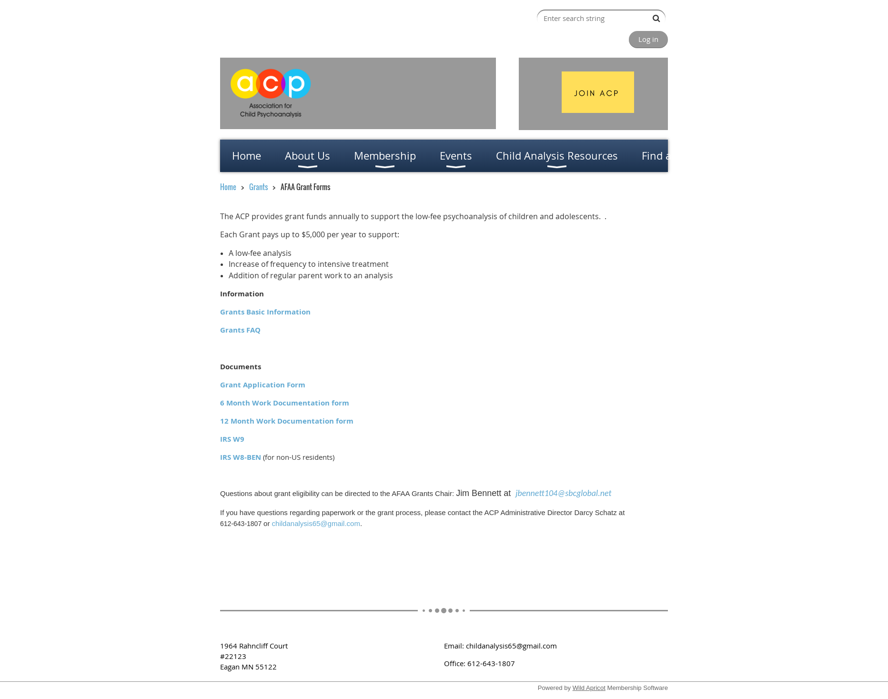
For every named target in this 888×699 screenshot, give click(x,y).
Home (228, 187)
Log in (648, 39)
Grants (258, 187)
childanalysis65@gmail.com (316, 523)
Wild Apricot (589, 687)
